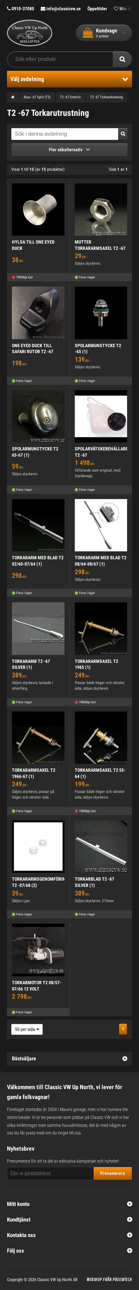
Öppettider (97, 8)
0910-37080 (20, 8)
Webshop (94, 1279)
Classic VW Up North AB (57, 1279)
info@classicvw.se (61, 8)
